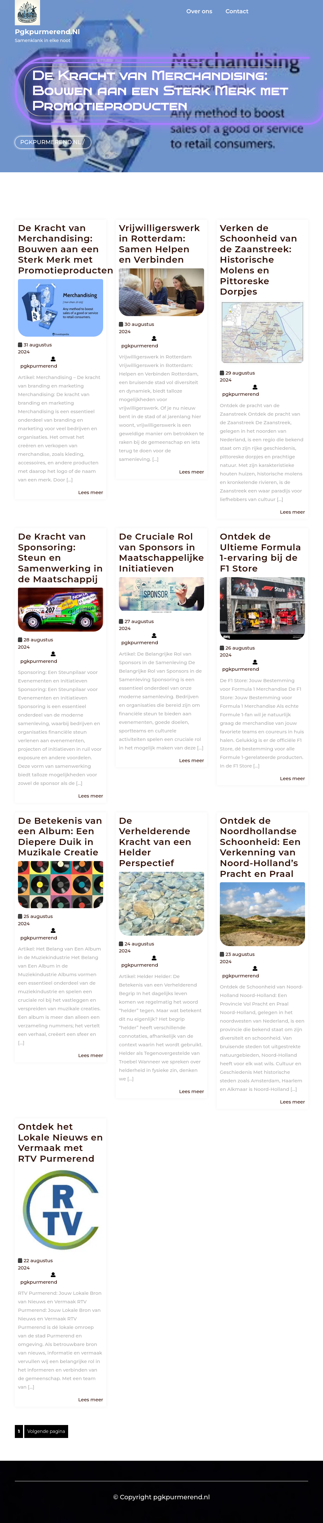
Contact (237, 11)
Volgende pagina (46, 1431)
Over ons (199, 11)
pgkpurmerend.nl (47, 32)
